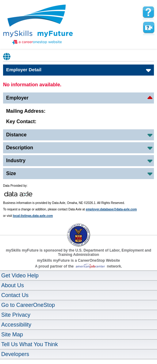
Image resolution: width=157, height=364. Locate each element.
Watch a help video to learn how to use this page (148, 27)
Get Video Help (20, 275)
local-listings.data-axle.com (33, 215)
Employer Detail (23, 69)
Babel (7, 56)
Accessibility (16, 325)
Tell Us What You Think (29, 344)
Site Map (12, 334)
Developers (15, 354)
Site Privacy (15, 315)
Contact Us (15, 295)
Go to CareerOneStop (28, 305)
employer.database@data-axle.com (111, 209)
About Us (12, 285)
